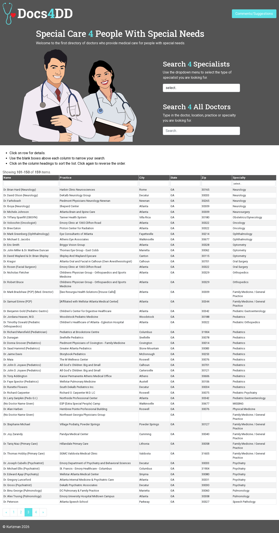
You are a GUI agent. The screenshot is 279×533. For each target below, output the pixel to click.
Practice (65, 177)
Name (7, 177)
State (173, 177)
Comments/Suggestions (254, 14)
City (141, 177)
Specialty (239, 177)
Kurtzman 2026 (17, 527)
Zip (204, 177)
